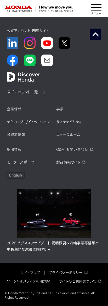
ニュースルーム (68, 135)
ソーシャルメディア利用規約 (28, 281)
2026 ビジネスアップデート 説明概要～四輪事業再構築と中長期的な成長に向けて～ (52, 246)
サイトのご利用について (77, 281)
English (15, 175)
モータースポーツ (20, 162)
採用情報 (14, 149)
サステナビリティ (69, 122)
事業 (60, 109)
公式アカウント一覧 (22, 92)
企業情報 (14, 109)
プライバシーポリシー (65, 273)
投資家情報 (16, 135)
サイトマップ (30, 273)
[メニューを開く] (96, 8)
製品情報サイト (68, 162)
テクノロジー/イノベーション (28, 122)
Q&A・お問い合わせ (72, 149)
